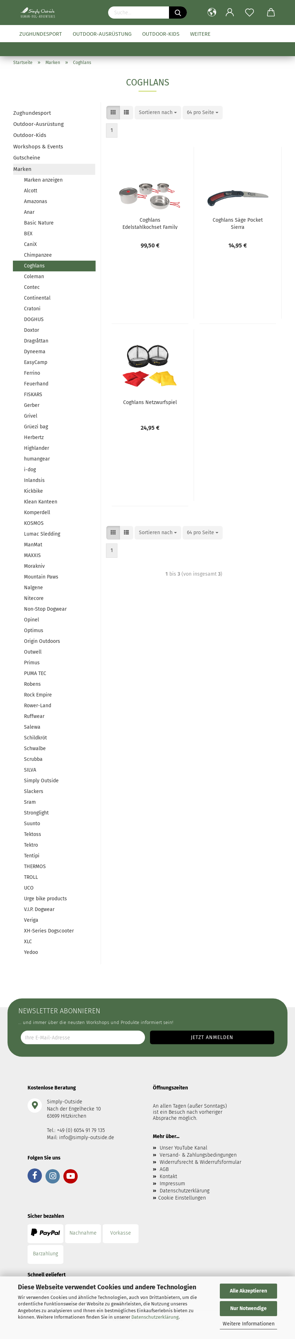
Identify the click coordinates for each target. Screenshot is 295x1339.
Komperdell (37, 512)
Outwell (33, 652)
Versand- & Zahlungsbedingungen (198, 1155)
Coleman (34, 277)
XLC (28, 942)
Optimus (33, 630)
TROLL (31, 877)
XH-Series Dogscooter (49, 931)
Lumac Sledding (42, 534)
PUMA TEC (35, 673)
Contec (32, 287)
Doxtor (31, 330)
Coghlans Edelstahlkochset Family (150, 223)
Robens (32, 684)
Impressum (172, 1184)
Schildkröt (35, 738)
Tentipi (31, 856)
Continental (37, 298)
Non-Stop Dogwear (45, 609)
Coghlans (34, 266)
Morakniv (34, 566)
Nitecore (34, 598)
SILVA (30, 770)
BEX (28, 234)
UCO (29, 888)
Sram (30, 802)
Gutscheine (26, 157)
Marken (22, 169)
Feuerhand (36, 384)
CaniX (30, 244)
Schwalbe (35, 748)
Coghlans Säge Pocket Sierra (238, 223)
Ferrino (32, 373)
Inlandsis (34, 480)
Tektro (31, 845)
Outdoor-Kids (160, 34)
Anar (29, 212)
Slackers (33, 791)
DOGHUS (34, 319)
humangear (37, 459)
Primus (32, 663)
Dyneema (34, 352)
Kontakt (168, 1176)
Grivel (30, 416)
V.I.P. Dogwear (39, 909)
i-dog (30, 470)
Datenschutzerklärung (155, 1317)
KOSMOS (34, 523)
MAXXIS (32, 555)
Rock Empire (38, 695)
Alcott (30, 191)
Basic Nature (39, 223)
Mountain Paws (41, 577)
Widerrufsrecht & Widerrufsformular (200, 1162)
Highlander (36, 448)
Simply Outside (41, 781)
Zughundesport (40, 34)
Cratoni (32, 309)
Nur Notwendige (248, 1308)
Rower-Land (37, 706)
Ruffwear (34, 716)
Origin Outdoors (42, 641)
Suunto (32, 824)
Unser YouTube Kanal (183, 1148)
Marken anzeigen (43, 180)
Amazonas (35, 201)
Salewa (32, 727)
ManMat (33, 545)
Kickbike (33, 491)
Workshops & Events (38, 146)
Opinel (31, 620)
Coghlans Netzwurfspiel (150, 402)
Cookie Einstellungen (182, 1198)
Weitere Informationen (249, 1324)
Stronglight (36, 813)
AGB (164, 1169)
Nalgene (33, 588)
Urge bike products (45, 899)
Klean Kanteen (40, 502)
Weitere (200, 34)
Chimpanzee (38, 255)
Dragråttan (36, 341)
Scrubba (33, 759)
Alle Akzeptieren (248, 1291)
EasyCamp (35, 362)
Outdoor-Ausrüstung (102, 34)
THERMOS (35, 866)
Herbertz (34, 437)
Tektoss (32, 834)
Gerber (31, 405)
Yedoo (31, 952)
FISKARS (33, 395)
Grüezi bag (36, 427)
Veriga (31, 920)
